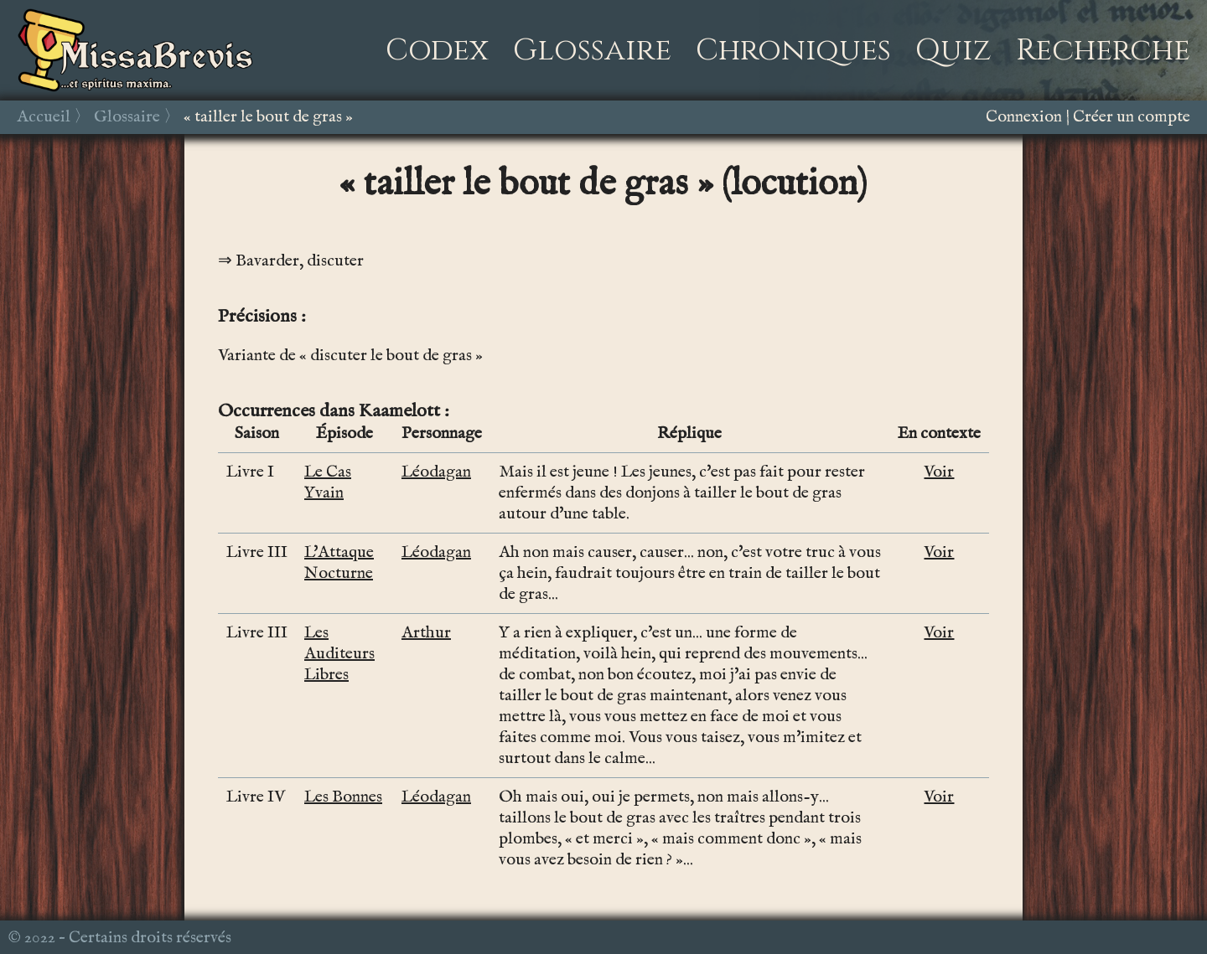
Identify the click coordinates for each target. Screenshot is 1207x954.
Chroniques (793, 50)
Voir (939, 472)
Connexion (1024, 116)
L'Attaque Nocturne (339, 563)
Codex (437, 50)
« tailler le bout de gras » (268, 116)
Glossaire (592, 50)
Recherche (1103, 50)
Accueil (43, 116)
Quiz (953, 50)
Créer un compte (1131, 116)
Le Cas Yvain (327, 482)
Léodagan (436, 472)
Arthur (426, 632)
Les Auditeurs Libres (339, 653)
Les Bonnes (343, 796)
